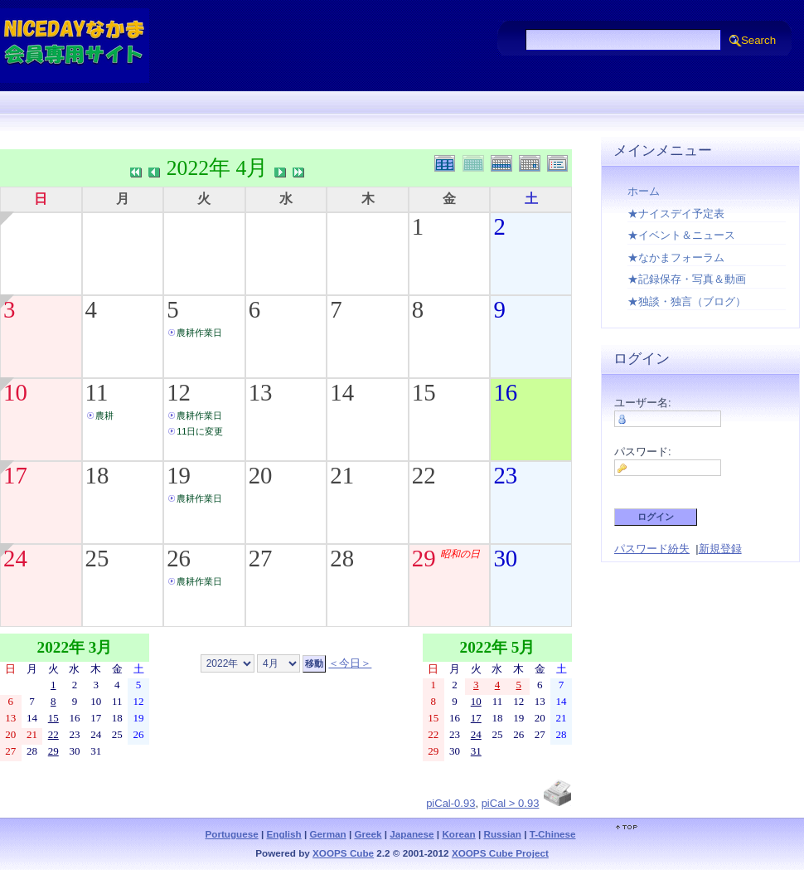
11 (97, 392)
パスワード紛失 (652, 548)
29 (424, 558)
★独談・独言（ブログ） (686, 301)
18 (97, 475)
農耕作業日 (199, 333)
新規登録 (720, 548)
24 (15, 558)
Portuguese (231, 833)
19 (179, 475)
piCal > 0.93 (511, 803)
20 (261, 475)
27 (261, 558)
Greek (367, 833)
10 (15, 392)
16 (505, 392)
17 (15, 475)
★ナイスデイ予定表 (675, 213)
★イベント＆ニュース (681, 235)
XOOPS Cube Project (500, 853)
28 (342, 558)
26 (179, 558)
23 (505, 475)
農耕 (104, 415)
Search (758, 40)
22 (424, 475)
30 (505, 558)
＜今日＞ (349, 663)
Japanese (411, 833)
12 (179, 392)
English (284, 833)
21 (342, 475)
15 (424, 392)
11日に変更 (200, 431)
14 (342, 392)
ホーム (643, 191)
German (328, 833)
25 (97, 558)
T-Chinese (553, 833)
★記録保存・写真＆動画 (686, 279)
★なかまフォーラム (675, 257)
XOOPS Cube (343, 853)
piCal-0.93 (450, 803)
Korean (458, 833)
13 (261, 392)
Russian (502, 833)
